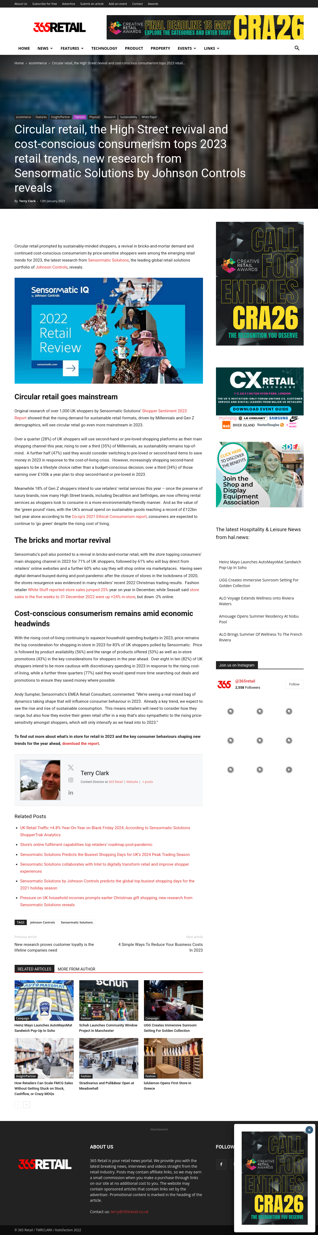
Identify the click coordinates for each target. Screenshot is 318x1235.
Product (134, 48)
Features (72, 48)
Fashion (86, 1018)
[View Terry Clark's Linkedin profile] (70, 792)
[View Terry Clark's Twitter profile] (70, 767)
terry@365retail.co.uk (130, 1211)
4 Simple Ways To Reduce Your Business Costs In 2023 (160, 947)
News (45, 48)
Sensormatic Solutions (108, 260)
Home (24, 48)
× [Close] (309, 1130)
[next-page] (26, 1104)
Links (211, 48)
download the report (80, 743)
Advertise (68, 4)
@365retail (245, 681)
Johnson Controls (52, 267)
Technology (104, 48)
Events (187, 48)
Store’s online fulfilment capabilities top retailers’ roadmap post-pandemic (86, 844)
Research (110, 117)
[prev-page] (18, 1104)
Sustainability (128, 117)
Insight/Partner (60, 117)
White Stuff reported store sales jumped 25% (68, 589)
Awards (153, 4)
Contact (137, 4)
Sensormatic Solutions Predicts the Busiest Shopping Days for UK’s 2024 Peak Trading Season (105, 854)
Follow (294, 684)
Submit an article (92, 4)
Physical (94, 117)
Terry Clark (27, 201)
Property (160, 48)
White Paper (149, 117)
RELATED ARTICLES (34, 969)
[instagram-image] (230, 711)
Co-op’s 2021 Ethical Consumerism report (109, 516)
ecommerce (38, 63)
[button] (297, 48)
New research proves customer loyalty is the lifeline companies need (54, 947)
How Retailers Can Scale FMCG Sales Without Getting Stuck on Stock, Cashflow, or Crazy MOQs (44, 1088)
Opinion (80, 117)
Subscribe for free (44, 4)
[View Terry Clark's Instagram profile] (70, 780)
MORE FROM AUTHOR (76, 969)
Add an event (118, 4)
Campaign (22, 1018)
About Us (21, 4)
